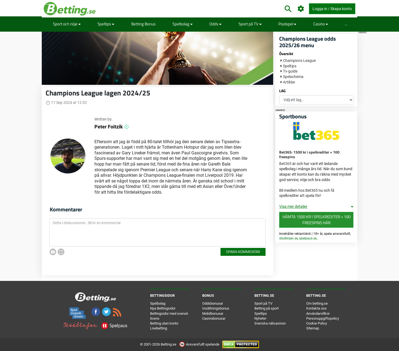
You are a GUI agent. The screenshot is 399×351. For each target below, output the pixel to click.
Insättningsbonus (215, 308)
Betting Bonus (143, 24)
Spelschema (293, 76)
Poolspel (287, 24)
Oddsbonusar (212, 303)
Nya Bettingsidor (162, 308)
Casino (320, 24)
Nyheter (260, 318)
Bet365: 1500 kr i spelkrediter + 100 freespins (309, 154)
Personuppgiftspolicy (322, 318)
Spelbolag (182, 24)
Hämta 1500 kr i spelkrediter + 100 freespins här (316, 220)
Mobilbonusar (212, 313)
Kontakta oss (316, 308)
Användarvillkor (318, 313)
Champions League (299, 60)
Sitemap (312, 328)
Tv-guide (290, 71)
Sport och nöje (67, 24)
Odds (215, 24)
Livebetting (158, 328)
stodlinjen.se (288, 238)
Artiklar (289, 82)
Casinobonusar (213, 318)
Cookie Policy (316, 323)
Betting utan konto (164, 323)
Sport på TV (250, 24)
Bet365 (285, 163)
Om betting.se (317, 303)
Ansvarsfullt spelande (199, 344)
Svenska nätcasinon (270, 323)
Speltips (105, 24)
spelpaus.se (308, 238)
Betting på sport (266, 308)
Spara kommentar (243, 251)
